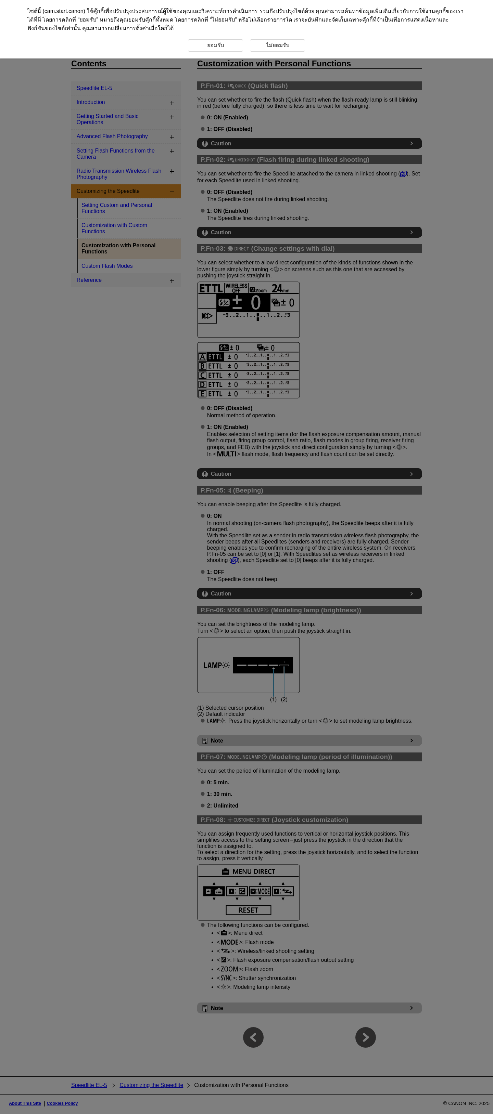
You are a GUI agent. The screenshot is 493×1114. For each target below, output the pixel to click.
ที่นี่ (37, 20)
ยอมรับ (87, 20)
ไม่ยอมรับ (223, 20)
